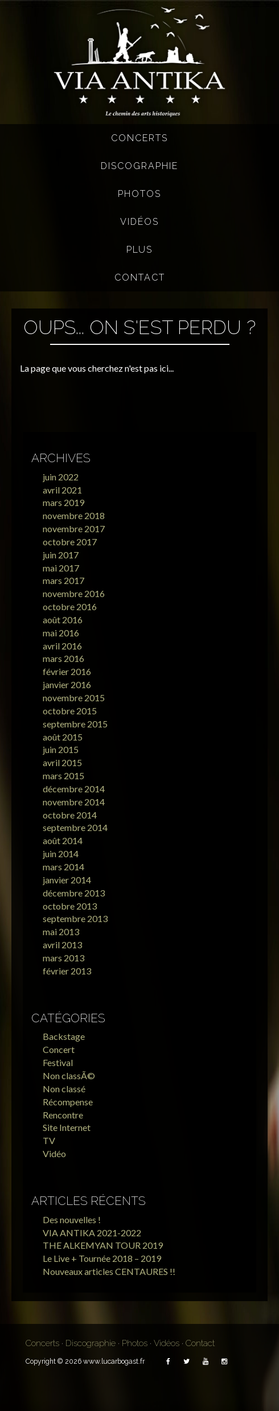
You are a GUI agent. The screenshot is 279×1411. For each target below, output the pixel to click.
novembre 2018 (74, 515)
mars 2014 (63, 866)
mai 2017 (61, 567)
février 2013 (67, 970)
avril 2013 (62, 944)
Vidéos (139, 221)
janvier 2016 (67, 684)
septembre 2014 (75, 827)
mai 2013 (61, 931)
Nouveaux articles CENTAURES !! (109, 1271)
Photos (139, 193)
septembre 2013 (75, 918)
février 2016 (67, 671)
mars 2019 (63, 502)
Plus (139, 249)
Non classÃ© (69, 1075)
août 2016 (63, 619)
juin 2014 (61, 853)
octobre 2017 (70, 541)
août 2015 (63, 736)
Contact (139, 277)
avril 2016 (62, 645)
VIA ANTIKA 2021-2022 (92, 1232)
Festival (58, 1062)
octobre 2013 (70, 905)
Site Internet (67, 1127)
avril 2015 (62, 762)
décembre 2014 (74, 788)
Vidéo (54, 1153)
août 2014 (63, 840)
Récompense (68, 1101)
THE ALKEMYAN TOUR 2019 (103, 1245)
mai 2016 (61, 632)
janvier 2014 (67, 879)
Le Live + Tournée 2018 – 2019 (102, 1258)
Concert (59, 1049)
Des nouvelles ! (72, 1219)
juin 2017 (61, 554)
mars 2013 (63, 957)
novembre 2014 (74, 801)
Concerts (139, 138)
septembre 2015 (75, 723)
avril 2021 (62, 489)
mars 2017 (63, 580)
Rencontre (63, 1114)
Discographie (139, 166)
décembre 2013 (74, 892)
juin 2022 (61, 476)
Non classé (64, 1088)
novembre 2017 (74, 528)
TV (49, 1140)
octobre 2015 (70, 710)
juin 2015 (61, 749)
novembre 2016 (74, 593)
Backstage (64, 1036)
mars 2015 (63, 775)
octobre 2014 (70, 814)
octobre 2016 (70, 606)
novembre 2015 (74, 697)
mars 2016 (63, 658)
